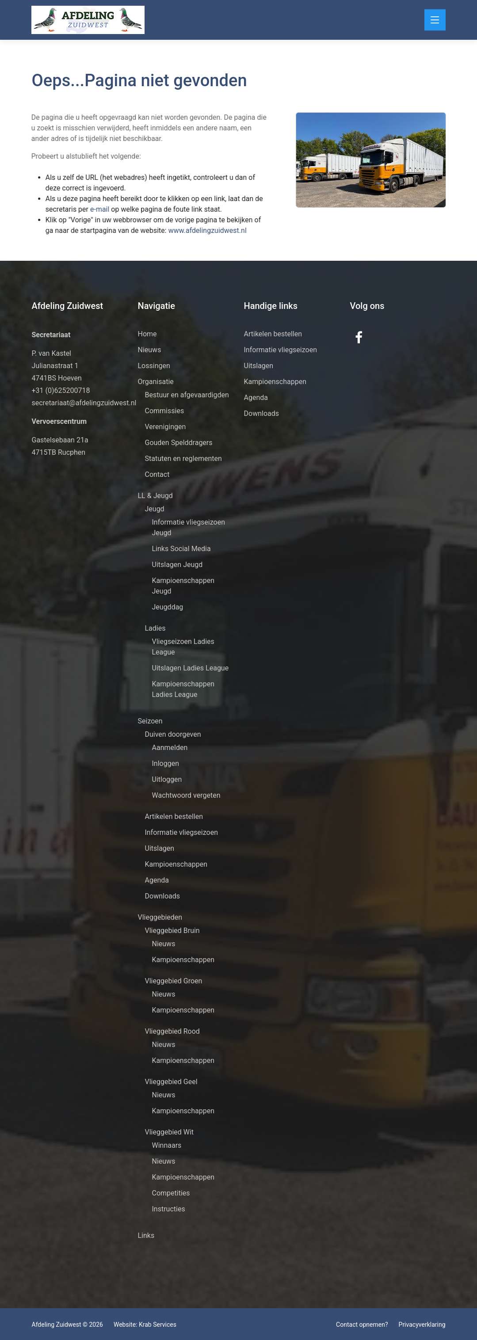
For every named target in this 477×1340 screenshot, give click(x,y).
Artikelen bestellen (174, 816)
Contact (157, 474)
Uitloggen (167, 779)
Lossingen (154, 366)
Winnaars (167, 1145)
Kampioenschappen (176, 864)
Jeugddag (167, 607)
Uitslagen (160, 848)
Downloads (162, 896)
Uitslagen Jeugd (177, 564)
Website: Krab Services (145, 1324)
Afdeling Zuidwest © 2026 (67, 1324)
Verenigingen (165, 427)
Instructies (168, 1209)
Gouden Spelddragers (179, 442)
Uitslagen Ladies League (190, 668)
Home (147, 334)
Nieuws (149, 350)
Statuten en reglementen (183, 458)
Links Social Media (181, 548)
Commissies (164, 411)
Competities (171, 1193)
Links (146, 1235)
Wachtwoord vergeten (186, 795)
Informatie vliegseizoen (181, 832)
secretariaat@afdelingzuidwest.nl (84, 403)
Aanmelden (170, 747)
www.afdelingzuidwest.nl (187, 230)
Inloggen (165, 763)
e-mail (80, 209)
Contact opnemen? (362, 1324)
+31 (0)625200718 (61, 390)
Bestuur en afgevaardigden (187, 395)
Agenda (157, 880)
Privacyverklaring (422, 1324)
